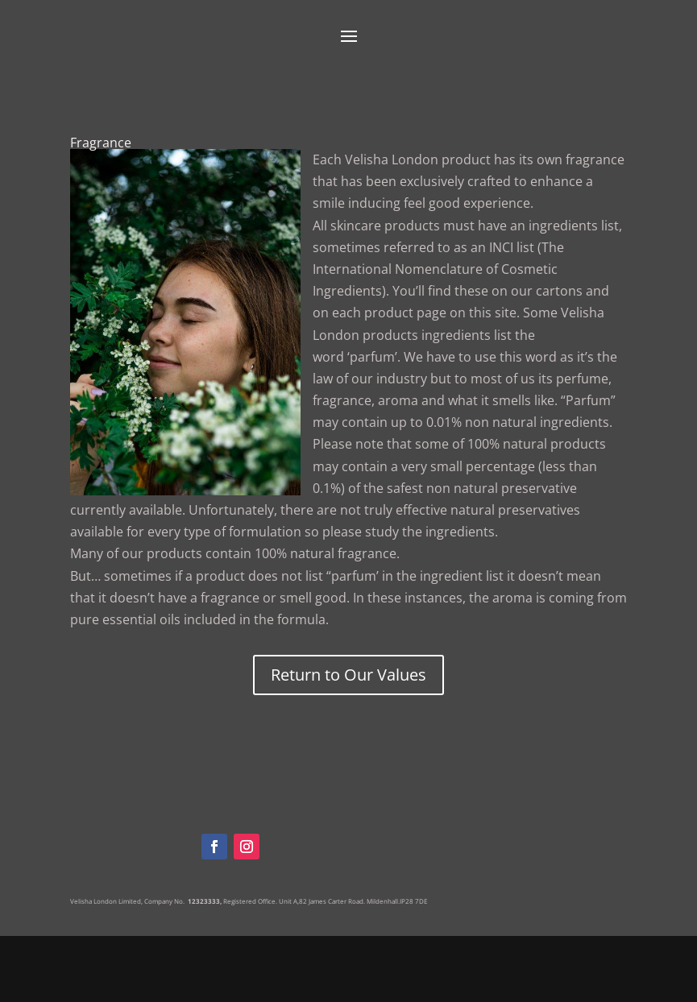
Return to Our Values (348, 674)
